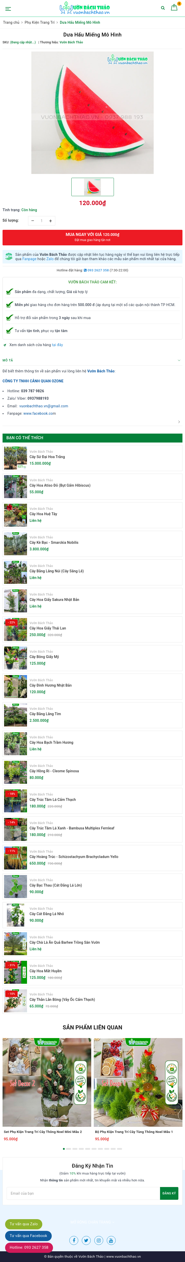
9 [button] (113, 1149)
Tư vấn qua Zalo (24, 1224)
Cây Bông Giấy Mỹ (44, 657)
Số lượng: (11, 220)
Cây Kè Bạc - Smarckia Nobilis (54, 542)
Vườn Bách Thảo (100, 371)
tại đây (57, 345)
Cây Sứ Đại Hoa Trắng (47, 457)
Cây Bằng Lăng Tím (45, 714)
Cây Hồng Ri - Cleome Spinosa (54, 771)
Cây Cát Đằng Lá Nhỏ (47, 914)
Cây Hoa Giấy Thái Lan (48, 628)
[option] (92, 113)
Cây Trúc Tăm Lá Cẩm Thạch (53, 800)
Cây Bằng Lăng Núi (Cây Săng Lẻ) (57, 571)
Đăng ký (169, 1193)
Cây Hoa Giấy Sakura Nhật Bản (54, 600)
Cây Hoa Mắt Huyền (46, 971)
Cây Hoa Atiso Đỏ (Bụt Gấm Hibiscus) (60, 485)
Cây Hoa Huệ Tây (43, 514)
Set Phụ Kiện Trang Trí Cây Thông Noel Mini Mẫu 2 (43, 1132)
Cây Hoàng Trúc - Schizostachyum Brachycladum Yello (74, 857)
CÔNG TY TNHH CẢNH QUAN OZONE (33, 381)
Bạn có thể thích (24, 437)
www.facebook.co (38, 413)
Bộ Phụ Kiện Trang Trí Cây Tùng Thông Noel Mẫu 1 (134, 1132)
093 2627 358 (96, 270)
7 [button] (100, 1149)
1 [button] (64, 1149)
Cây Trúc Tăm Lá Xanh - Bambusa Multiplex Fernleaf (72, 828)
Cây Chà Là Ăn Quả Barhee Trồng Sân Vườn (65, 942)
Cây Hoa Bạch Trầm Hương (51, 742)
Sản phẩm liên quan (92, 1027)
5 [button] (87, 1149)
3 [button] (74, 1149)
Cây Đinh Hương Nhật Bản (51, 685)
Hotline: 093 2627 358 (29, 1247)
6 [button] (94, 1149)
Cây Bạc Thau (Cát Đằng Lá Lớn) (56, 885)
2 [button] (68, 1149)
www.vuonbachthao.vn (123, 1256)
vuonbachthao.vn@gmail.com (43, 406)
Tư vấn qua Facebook (28, 1235)
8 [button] (106, 1149)
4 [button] (81, 1149)
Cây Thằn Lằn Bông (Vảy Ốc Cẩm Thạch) (62, 1000)
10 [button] (119, 1149)
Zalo (50, 259)
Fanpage (29, 259)
